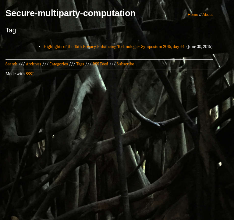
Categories (58, 64)
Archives (33, 64)
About (207, 14)
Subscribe (125, 64)
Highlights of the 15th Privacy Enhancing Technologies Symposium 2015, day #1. (114, 46)
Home (193, 14)
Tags (80, 64)
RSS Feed (100, 64)
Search (11, 64)
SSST (30, 73)
